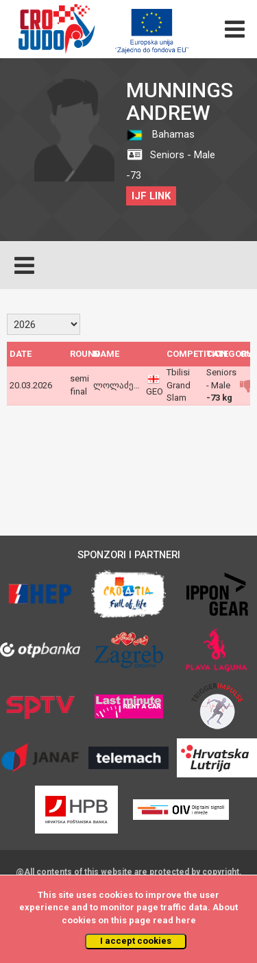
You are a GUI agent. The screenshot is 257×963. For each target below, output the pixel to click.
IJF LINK (151, 196)
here (185, 920)
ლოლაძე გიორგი (131, 385)
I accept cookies (135, 941)
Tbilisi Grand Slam (179, 385)
